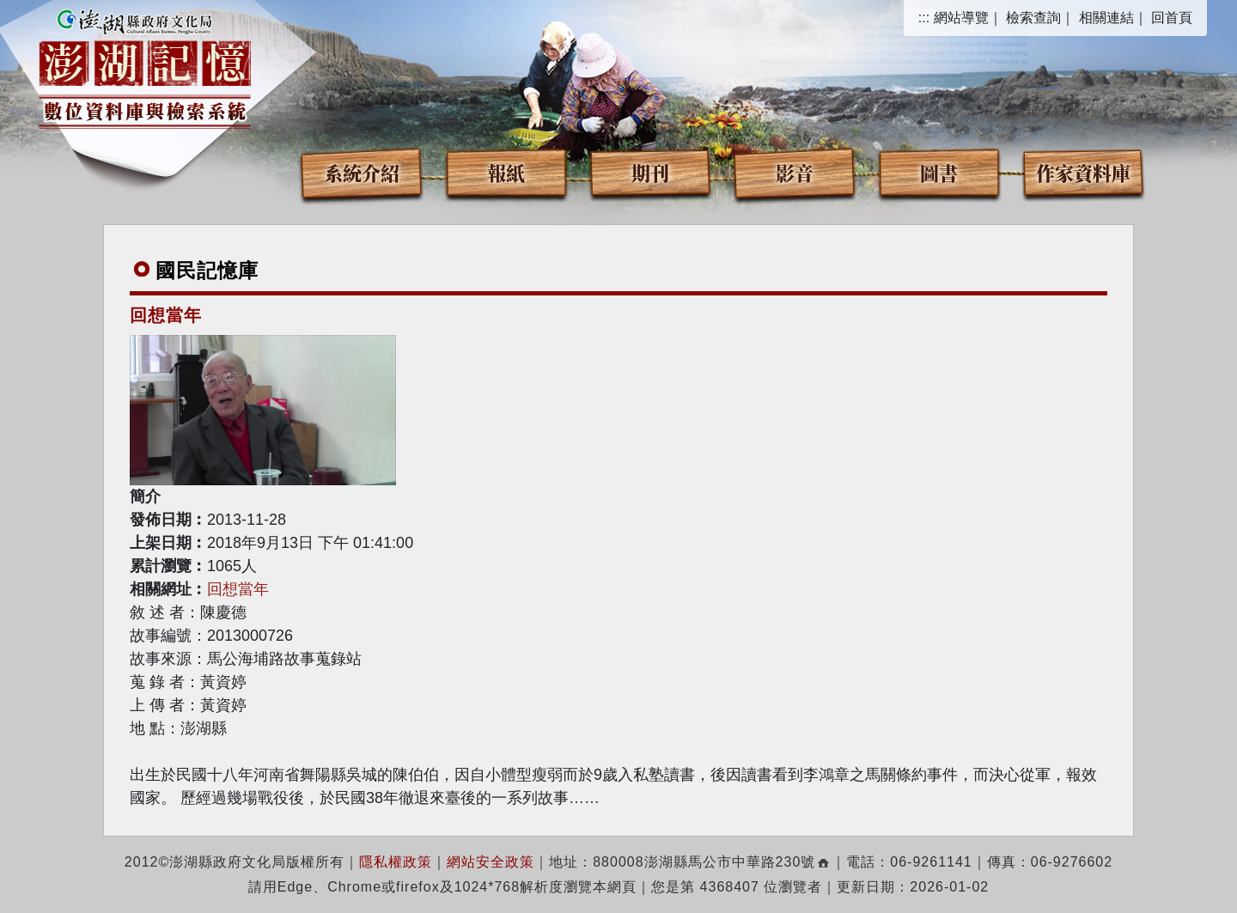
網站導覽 (961, 17)
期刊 (650, 172)
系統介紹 (361, 172)
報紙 (506, 172)
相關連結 (1106, 17)
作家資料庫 (1083, 172)
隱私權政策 (395, 862)
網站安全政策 (490, 862)
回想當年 (238, 589)
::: (923, 17)
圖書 (939, 172)
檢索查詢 (1033, 17)
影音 (794, 172)
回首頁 (1171, 17)
